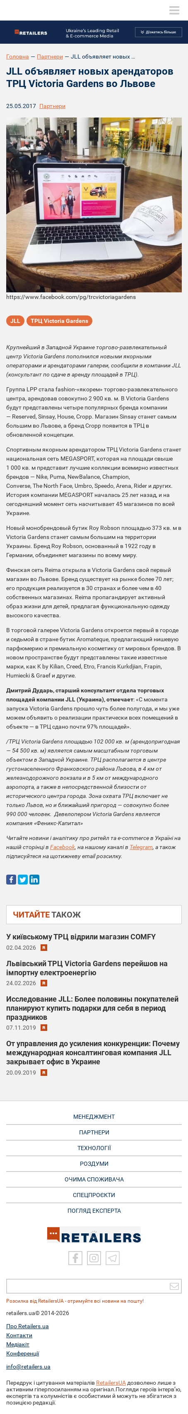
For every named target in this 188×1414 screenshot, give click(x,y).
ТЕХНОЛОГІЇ (94, 1148)
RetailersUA (111, 1382)
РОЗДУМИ (94, 1163)
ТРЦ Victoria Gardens (59, 321)
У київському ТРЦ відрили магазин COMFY (81, 936)
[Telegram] (113, 1258)
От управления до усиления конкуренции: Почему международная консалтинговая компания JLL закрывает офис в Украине (93, 1052)
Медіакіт (17, 1344)
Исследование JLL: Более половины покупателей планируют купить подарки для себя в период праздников (92, 1008)
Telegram (141, 847)
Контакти (19, 1335)
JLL (15, 321)
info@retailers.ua (28, 1366)
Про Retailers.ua (27, 1326)
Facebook (62, 847)
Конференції (22, 1353)
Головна (17, 56)
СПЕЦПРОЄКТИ (94, 1195)
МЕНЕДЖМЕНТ (94, 1116)
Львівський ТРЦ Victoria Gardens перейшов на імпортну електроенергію (87, 968)
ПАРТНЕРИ (94, 1132)
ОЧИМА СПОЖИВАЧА (94, 1179)
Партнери (50, 56)
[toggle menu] (174, 10)
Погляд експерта (94, 1210)
